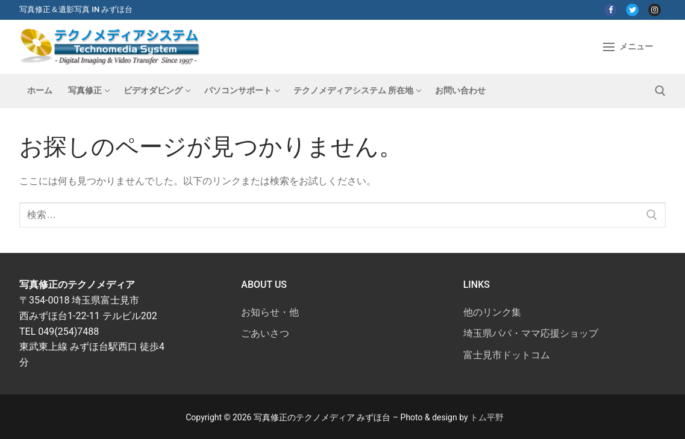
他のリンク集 (492, 312)
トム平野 (487, 417)
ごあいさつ (265, 333)
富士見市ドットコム (506, 355)
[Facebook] (610, 10)
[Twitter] (632, 10)
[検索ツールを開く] (660, 91)
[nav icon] (628, 47)
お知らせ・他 (270, 312)
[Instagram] (654, 10)
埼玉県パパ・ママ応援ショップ (530, 333)
